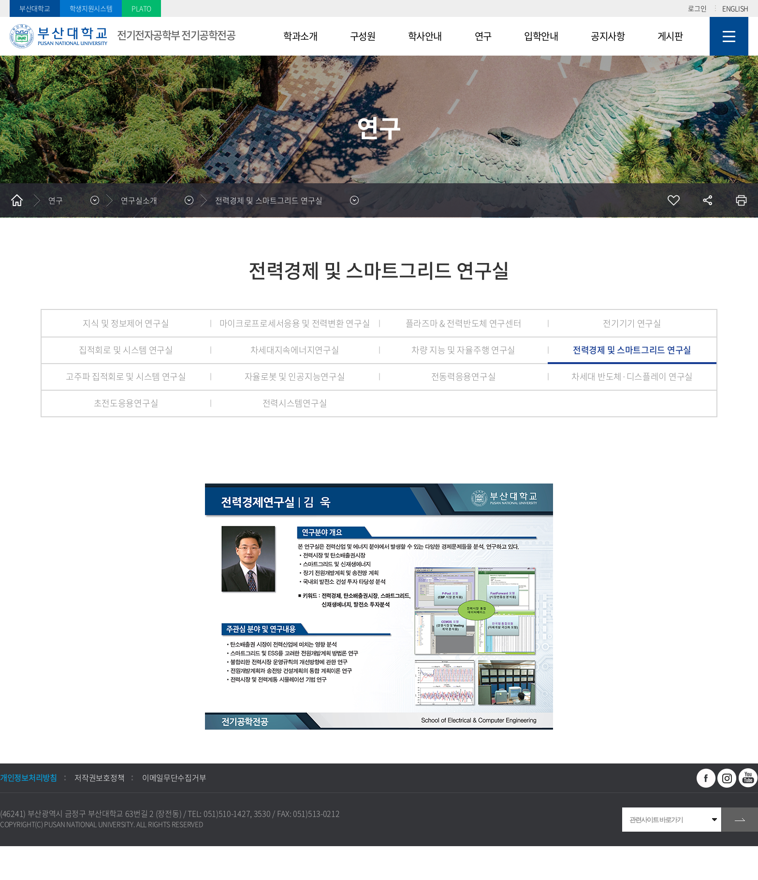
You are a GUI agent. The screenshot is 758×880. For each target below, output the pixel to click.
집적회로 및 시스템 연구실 (126, 349)
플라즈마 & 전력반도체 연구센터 (464, 323)
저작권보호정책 (99, 777)
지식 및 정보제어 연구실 (126, 323)
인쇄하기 (741, 200)
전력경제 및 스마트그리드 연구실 (268, 200)
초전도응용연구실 (126, 403)
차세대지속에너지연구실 (294, 349)
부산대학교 (34, 8)
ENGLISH (735, 8)
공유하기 (707, 200)
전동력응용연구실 (463, 376)
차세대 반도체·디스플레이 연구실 (632, 376)
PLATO (141, 8)
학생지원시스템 (91, 8)
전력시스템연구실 (294, 403)
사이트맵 (729, 36)
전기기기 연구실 (632, 323)
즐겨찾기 (673, 200)
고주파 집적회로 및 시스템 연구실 (126, 376)
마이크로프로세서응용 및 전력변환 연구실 (294, 323)
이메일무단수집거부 (174, 777)
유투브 (748, 778)
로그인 (697, 8)
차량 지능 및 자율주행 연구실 (463, 349)
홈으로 (17, 200)
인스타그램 (727, 778)
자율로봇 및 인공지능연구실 (295, 376)
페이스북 (706, 778)
